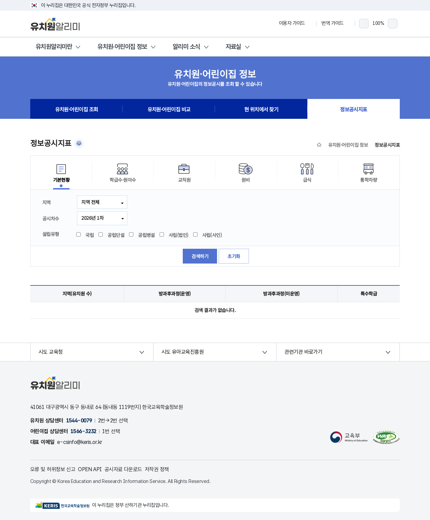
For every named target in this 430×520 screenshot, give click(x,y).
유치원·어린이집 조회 (76, 109)
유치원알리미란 (54, 46)
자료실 (233, 46)
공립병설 (142, 235)
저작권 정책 (157, 469)
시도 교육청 (51, 352)
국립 (85, 235)
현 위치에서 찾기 (261, 109)
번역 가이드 (335, 23)
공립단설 (111, 235)
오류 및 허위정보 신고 (52, 469)
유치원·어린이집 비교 (168, 109)
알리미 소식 (186, 46)
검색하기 (199, 256)
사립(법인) (174, 235)
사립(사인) (208, 235)
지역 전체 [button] (90, 202)
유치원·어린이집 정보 (122, 46)
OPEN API (90, 469)
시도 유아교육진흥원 (183, 352)
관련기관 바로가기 (303, 352)
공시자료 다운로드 (123, 469)
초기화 (233, 256)
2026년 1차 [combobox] (92, 217)
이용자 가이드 (295, 23)
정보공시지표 (353, 109)
